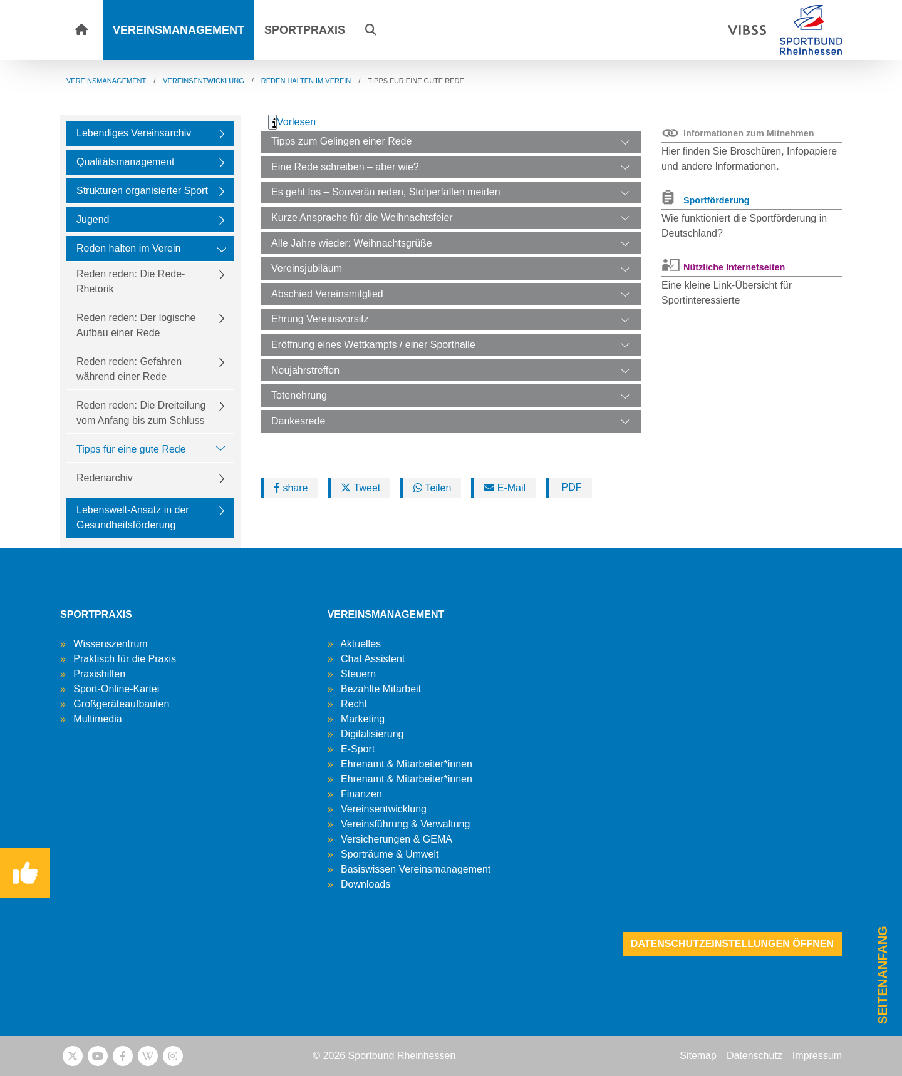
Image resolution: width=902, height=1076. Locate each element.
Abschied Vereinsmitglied (327, 294)
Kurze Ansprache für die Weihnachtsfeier (362, 217)
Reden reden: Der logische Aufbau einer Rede (135, 325)
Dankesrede (298, 421)
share (291, 488)
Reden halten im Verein (128, 248)
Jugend (93, 219)
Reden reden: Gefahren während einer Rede (129, 369)
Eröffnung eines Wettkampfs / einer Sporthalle (373, 344)
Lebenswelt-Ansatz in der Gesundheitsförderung (132, 517)
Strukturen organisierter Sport (142, 190)
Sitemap (698, 1055)
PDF (570, 487)
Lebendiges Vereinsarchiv (133, 133)
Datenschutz (754, 1055)
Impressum (817, 1055)
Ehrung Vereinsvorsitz (320, 319)
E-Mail (505, 488)
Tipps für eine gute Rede (131, 449)
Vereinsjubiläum (306, 268)
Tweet (360, 488)
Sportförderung (716, 200)
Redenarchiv (104, 478)
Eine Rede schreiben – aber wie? (345, 166)
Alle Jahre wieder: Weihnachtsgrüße (351, 243)
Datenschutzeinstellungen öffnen (732, 943)
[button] (370, 30)
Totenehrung (299, 395)
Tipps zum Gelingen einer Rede (341, 141)
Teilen (432, 488)
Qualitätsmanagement (125, 161)
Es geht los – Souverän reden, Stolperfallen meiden (385, 192)
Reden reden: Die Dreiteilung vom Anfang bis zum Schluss (140, 413)
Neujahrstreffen (305, 370)
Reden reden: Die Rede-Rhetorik (130, 281)
